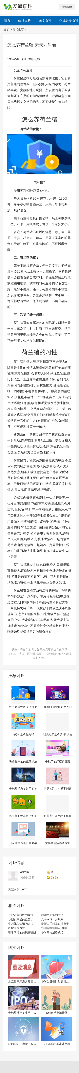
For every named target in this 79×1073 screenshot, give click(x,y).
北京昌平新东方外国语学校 (23, 981)
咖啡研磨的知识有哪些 (22, 932)
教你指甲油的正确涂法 (23, 761)
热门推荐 (18, 29)
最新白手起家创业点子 (55, 923)
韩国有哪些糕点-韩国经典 (56, 928)
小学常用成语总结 (52, 932)
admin (24, 872)
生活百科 (24, 20)
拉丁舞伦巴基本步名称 (56, 1043)
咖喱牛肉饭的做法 (52, 915)
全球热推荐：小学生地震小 (23, 1012)
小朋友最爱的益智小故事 (23, 919)
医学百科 (45, 20)
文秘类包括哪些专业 (57, 843)
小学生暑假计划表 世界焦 (56, 981)
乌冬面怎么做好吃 (23, 734)
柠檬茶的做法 (16, 928)
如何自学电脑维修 (56, 1012)
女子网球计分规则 (52, 919)
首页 (7, 29)
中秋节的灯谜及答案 (57, 761)
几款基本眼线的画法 (20, 915)
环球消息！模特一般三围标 (23, 1043)
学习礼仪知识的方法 (20, 923)
